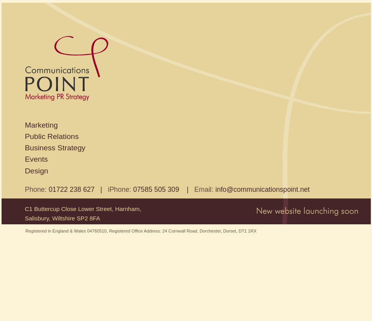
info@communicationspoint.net (262, 189)
